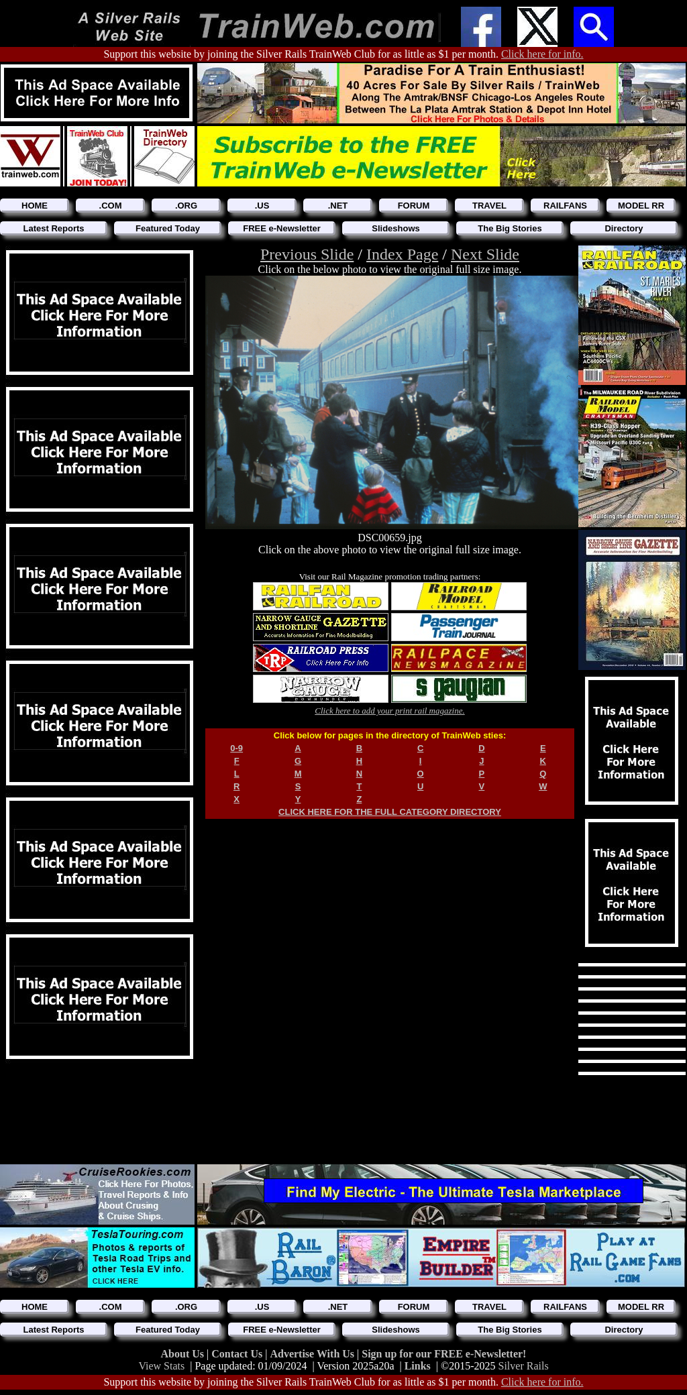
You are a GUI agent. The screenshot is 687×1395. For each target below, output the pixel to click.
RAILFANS (565, 206)
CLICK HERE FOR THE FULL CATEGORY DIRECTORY (389, 812)
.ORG (186, 206)
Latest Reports (53, 228)
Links (418, 1366)
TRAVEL (489, 206)
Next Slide (485, 254)
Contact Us (238, 1353)
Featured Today (168, 228)
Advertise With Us (313, 1353)
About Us (184, 1353)
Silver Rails (523, 1366)
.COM (110, 206)
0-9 (236, 748)
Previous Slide (307, 254)
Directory (623, 228)
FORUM (414, 206)
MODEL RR (641, 206)
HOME (34, 206)
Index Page (402, 254)
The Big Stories (509, 228)
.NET (338, 206)
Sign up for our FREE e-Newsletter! (444, 1353)
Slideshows (396, 228)
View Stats (161, 1366)
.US (262, 206)
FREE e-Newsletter (282, 228)
